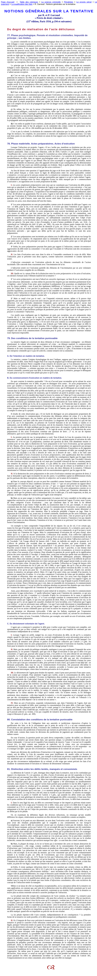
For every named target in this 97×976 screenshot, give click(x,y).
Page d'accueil (7, 2)
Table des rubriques (29, 2)
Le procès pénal (83, 2)
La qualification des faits (21, 4)
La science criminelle (51, 2)
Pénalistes (68, 2)
